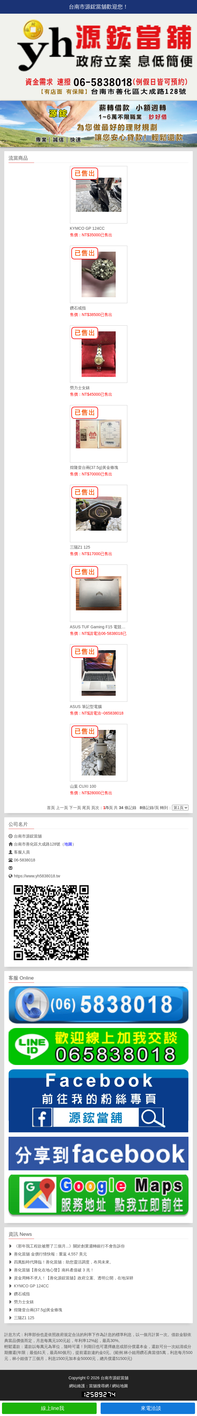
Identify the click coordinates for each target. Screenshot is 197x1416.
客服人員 (19, 852)
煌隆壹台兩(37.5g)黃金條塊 (35, 1310)
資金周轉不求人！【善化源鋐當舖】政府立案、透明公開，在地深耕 (71, 1278)
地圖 (68, 844)
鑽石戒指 (19, 1294)
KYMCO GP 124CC (29, 1286)
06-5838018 (22, 860)
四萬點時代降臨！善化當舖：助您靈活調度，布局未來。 (61, 1262)
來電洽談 (147, 1408)
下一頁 (75, 807)
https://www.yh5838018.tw (34, 876)
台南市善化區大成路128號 (34, 844)
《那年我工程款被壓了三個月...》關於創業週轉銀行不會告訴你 (67, 1246)
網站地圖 (120, 1386)
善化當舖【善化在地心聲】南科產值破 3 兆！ (51, 1270)
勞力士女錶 (21, 1302)
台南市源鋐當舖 (25, 836)
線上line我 (49, 1408)
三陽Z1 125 (21, 1318)
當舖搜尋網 (99, 1386)
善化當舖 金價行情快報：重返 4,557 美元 (48, 1254)
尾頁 (86, 807)
